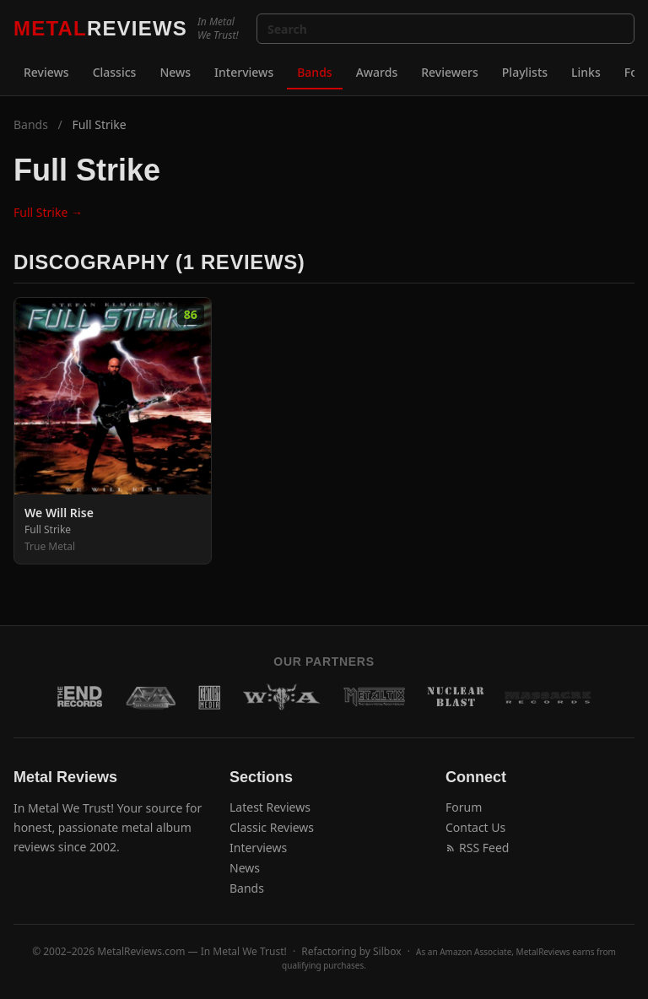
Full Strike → (48, 212)
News (175, 72)
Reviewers (449, 72)
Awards (377, 72)
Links (586, 72)
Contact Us (475, 827)
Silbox (387, 951)
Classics (115, 72)
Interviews (243, 72)
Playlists (525, 72)
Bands (314, 72)
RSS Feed (477, 848)
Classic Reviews (272, 827)
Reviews (46, 72)
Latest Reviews (270, 807)
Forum (464, 807)
